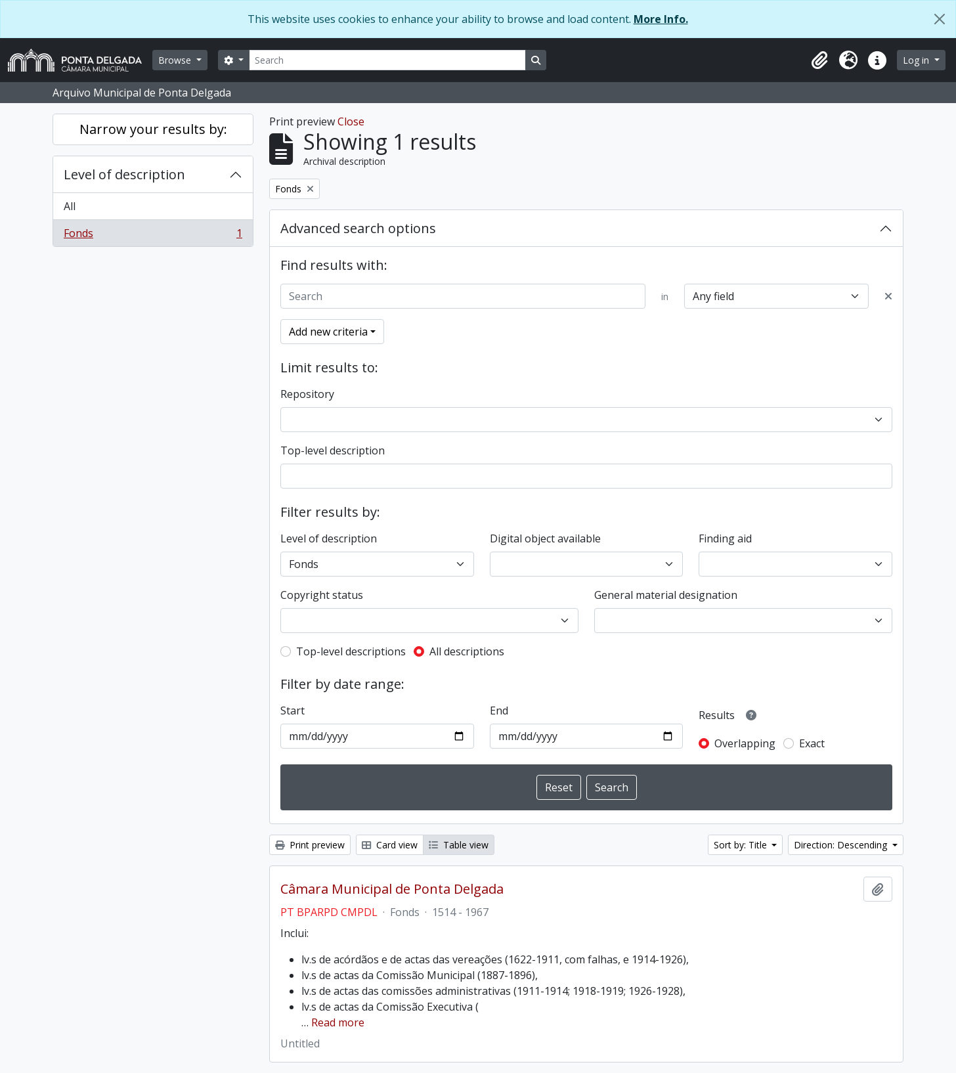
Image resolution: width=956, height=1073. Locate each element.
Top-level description (332, 450)
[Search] (387, 60)
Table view (459, 845)
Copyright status (321, 595)
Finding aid (725, 538)
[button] (819, 60)
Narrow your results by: (153, 129)
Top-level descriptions (351, 651)
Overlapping (744, 743)
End (499, 710)
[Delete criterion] (888, 296)
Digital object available (545, 538)
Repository (307, 394)
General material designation (665, 595)
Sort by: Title (742, 845)
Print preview (310, 845)
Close (350, 121)
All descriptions (466, 651)
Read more (337, 1022)
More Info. (661, 19)
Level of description (124, 174)
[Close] (939, 19)
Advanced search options (358, 228)
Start (292, 710)
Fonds (152, 235)
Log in (917, 60)
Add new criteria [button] (328, 331)
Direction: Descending (842, 845)
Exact (812, 743)
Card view (390, 845)
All (70, 206)
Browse (176, 60)
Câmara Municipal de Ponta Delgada (392, 889)
